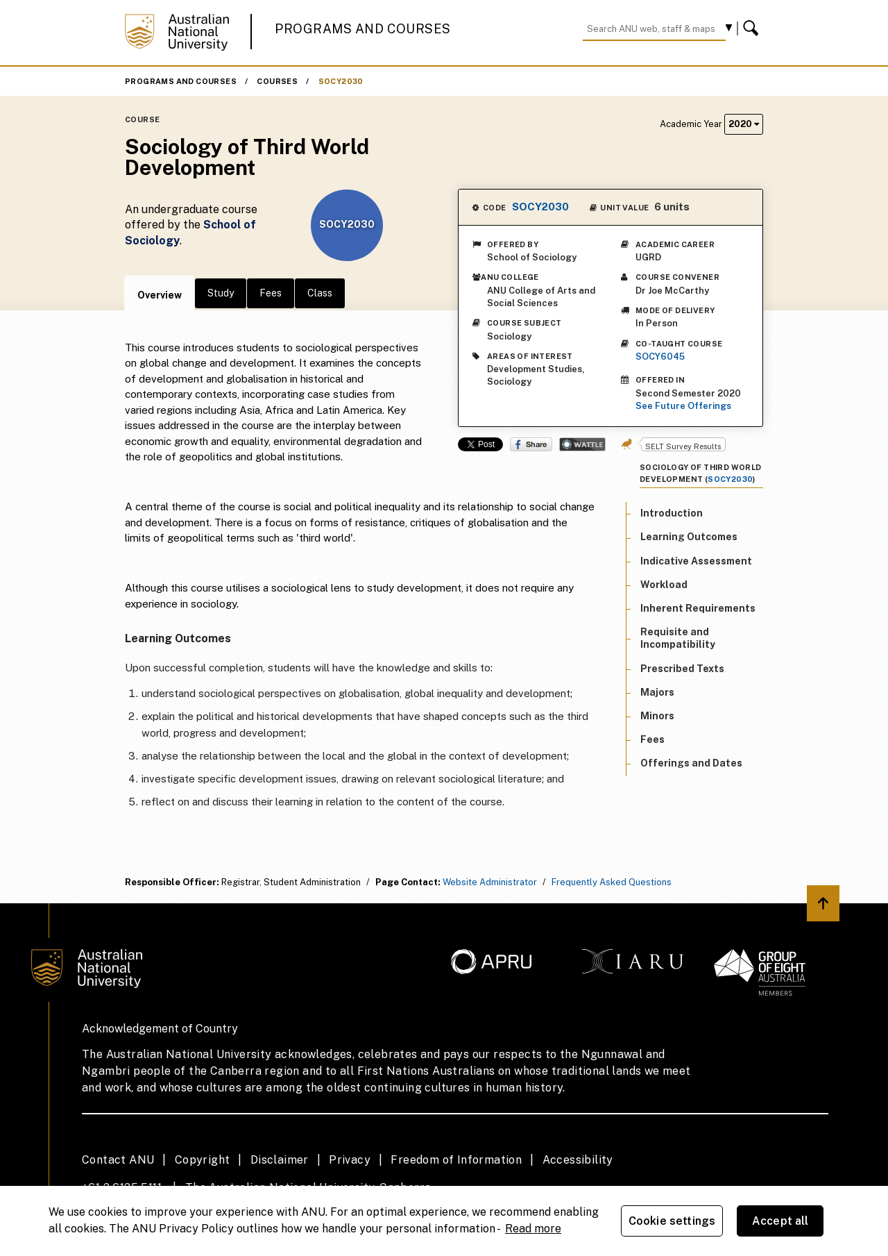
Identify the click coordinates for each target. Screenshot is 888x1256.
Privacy (349, 1159)
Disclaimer (279, 1159)
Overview (159, 295)
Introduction (671, 513)
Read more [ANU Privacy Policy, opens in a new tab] (533, 1228)
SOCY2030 (341, 81)
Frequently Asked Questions (612, 882)
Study (220, 293)
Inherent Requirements (697, 608)
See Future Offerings (683, 406)
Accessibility (578, 1159)
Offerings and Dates (691, 763)
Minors (657, 715)
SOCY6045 (660, 356)
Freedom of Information (456, 1159)
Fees (270, 293)
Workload (664, 584)
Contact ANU (118, 1159)
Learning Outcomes (688, 536)
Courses (277, 81)
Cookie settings (672, 1221)
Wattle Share (582, 444)
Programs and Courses (363, 29)
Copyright (202, 1159)
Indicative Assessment (696, 561)
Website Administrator (490, 882)
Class (319, 293)
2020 (743, 124)
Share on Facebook (531, 444)
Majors (657, 692)
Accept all (780, 1221)
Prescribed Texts (682, 668)
